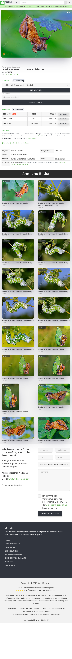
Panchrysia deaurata (11, 67)
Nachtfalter (33, 162)
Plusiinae (55, 162)
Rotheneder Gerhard (11, 74)
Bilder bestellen (12, 544)
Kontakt (5, 143)
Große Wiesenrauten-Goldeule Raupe (18, 234)
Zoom (67, 12)
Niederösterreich (60, 158)
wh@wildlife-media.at (18, 479)
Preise (8, 540)
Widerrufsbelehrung (57, 608)
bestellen (63, 114)
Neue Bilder (10, 547)
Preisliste (41, 136)
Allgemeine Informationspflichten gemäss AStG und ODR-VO (36, 614)
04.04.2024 (58, 151)
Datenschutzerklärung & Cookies (32, 608)
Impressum (12, 608)
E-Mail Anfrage (31, 138)
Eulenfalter (41, 162)
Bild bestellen (36, 90)
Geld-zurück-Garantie (15, 558)
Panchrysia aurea (22, 164)
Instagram (10, 565)
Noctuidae (49, 162)
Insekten (13, 158)
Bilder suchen (11, 551)
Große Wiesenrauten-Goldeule (23, 69)
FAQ (12, 143)
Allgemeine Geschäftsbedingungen (36, 611)
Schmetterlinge (21, 158)
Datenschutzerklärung (56, 505)
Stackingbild (31, 158)
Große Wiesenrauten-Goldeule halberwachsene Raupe (51, 204)
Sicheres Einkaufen (23, 143)
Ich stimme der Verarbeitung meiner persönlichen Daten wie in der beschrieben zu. (54, 502)
